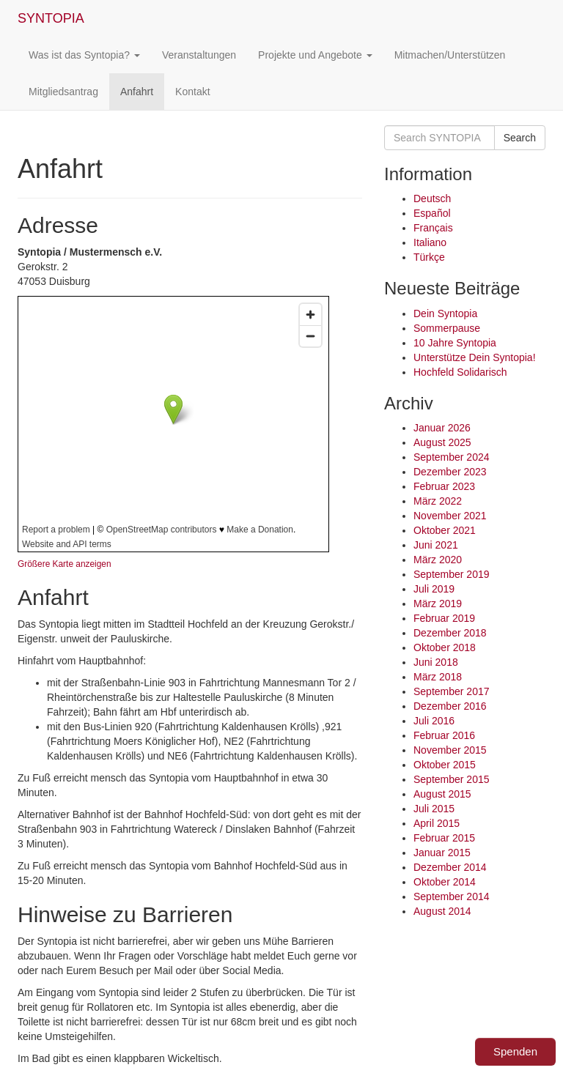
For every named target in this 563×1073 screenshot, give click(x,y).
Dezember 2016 (450, 706)
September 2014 (451, 896)
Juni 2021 (435, 545)
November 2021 (450, 515)
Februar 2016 (444, 735)
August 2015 (442, 794)
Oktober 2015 (444, 765)
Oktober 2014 (444, 882)
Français (433, 228)
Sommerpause (446, 328)
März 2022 (437, 501)
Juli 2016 (434, 721)
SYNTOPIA (51, 18)
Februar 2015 (444, 838)
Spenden (515, 1051)
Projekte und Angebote (315, 55)
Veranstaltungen (199, 55)
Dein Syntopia (445, 313)
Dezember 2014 (450, 867)
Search (520, 138)
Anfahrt (136, 91)
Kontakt (192, 91)
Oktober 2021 (444, 530)
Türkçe (429, 257)
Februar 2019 (444, 618)
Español (432, 213)
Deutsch (432, 198)
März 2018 (437, 677)
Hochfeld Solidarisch (460, 372)
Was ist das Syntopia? (84, 55)
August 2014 (442, 911)
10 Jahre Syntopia (454, 343)
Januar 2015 (442, 852)
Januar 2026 (442, 428)
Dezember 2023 (450, 472)
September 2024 (451, 457)
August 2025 (442, 442)
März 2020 (437, 559)
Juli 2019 (434, 589)
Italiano (429, 242)
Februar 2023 (444, 486)
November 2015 (450, 750)
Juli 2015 (434, 808)
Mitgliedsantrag (63, 91)
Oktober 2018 (444, 647)
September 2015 (451, 779)
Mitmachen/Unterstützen (450, 55)
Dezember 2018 (450, 633)
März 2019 (437, 603)
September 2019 (451, 574)
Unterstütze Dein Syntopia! (474, 357)
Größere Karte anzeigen (64, 564)
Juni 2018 (435, 662)
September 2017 (451, 691)
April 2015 (436, 823)
